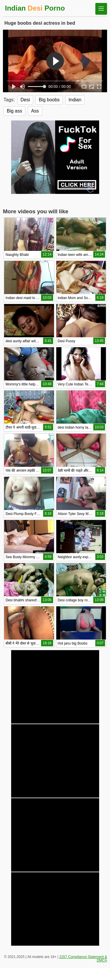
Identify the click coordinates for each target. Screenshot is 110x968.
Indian (75, 99)
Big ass (14, 110)
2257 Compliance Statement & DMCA (83, 958)
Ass (35, 110)
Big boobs (49, 99)
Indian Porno (35, 8)
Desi (25, 99)
